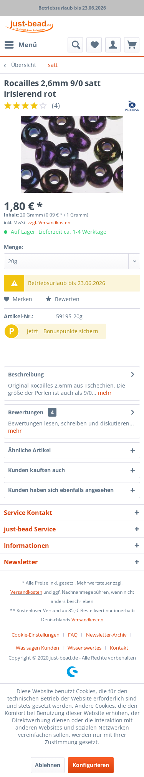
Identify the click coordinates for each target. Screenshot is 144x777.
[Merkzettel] (94, 44)
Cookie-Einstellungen (36, 634)
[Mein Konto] (113, 44)
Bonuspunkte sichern (70, 331)
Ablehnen (47, 765)
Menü (21, 44)
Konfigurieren (91, 765)
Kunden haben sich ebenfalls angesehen (61, 490)
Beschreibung (26, 374)
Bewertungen (25, 412)
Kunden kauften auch (36, 470)
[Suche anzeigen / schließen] (75, 44)
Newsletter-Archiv (106, 634)
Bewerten (62, 299)
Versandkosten (26, 592)
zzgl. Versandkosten (49, 222)
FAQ (73, 634)
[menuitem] (20, 44)
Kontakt (119, 647)
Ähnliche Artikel (29, 450)
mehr (104, 392)
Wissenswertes (84, 647)
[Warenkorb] (131, 44)
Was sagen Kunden (37, 647)
